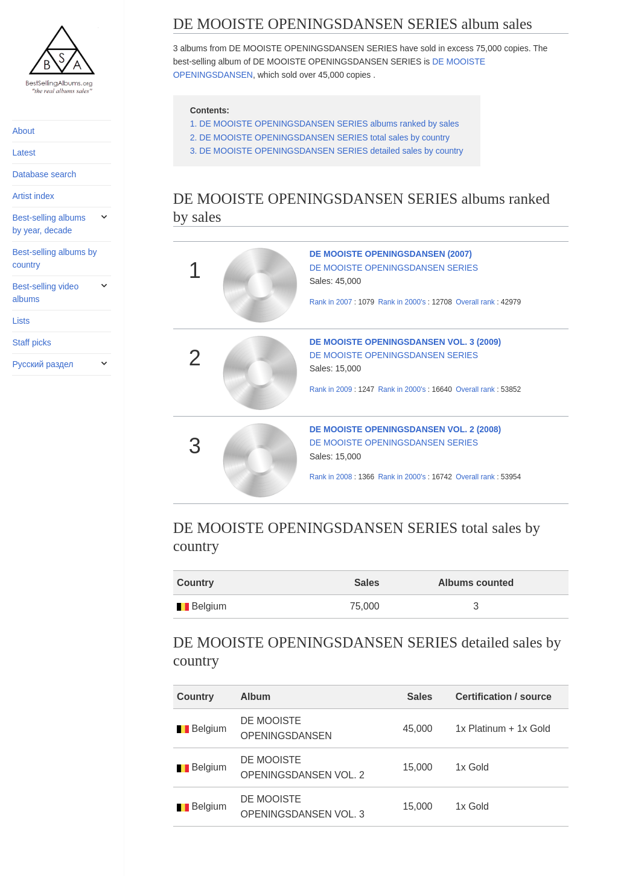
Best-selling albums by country (54, 258)
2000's (402, 302)
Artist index (33, 196)
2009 (331, 389)
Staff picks (31, 342)
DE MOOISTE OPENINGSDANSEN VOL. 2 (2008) (405, 429)
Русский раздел (42, 364)
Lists (21, 321)
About (23, 131)
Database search (44, 174)
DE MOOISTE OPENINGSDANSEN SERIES (394, 268)
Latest (23, 152)
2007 (331, 302)
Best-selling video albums (45, 293)
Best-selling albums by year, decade (48, 224)
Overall (475, 302)
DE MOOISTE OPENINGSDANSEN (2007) (391, 254)
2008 (331, 477)
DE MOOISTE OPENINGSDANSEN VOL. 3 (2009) (405, 342)
